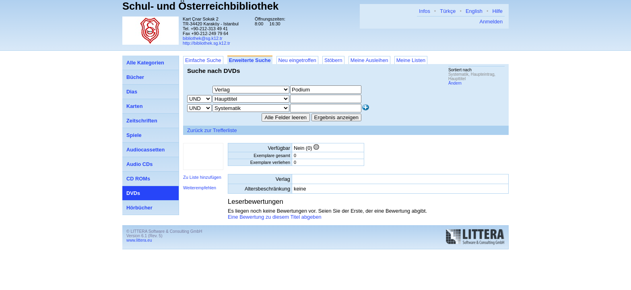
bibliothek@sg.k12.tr (203, 38)
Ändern (455, 83)
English (474, 11)
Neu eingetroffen (297, 60)
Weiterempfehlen (199, 187)
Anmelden (491, 22)
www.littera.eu (139, 240)
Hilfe (497, 11)
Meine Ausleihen (369, 60)
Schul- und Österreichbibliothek (200, 6)
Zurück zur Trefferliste (212, 130)
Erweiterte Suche (250, 60)
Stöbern (333, 60)
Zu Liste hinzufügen (202, 177)
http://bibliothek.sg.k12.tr (206, 43)
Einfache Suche (203, 60)
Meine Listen (411, 60)
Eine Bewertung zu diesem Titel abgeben (275, 217)
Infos (424, 11)
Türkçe (448, 11)
